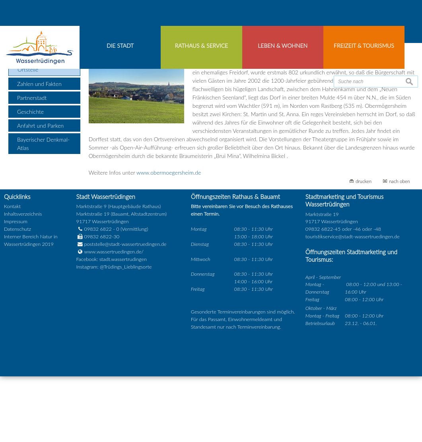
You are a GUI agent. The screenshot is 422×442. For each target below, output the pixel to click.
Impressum (15, 287)
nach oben (399, 247)
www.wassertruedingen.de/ (114, 318)
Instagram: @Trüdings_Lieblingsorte (114, 332)
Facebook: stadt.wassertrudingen (111, 325)
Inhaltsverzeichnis (23, 280)
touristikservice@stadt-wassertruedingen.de (352, 303)
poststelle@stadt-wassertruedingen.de (125, 310)
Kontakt (12, 272)
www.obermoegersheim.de (168, 238)
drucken (363, 247)
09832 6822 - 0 (97, 295)
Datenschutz (17, 295)
